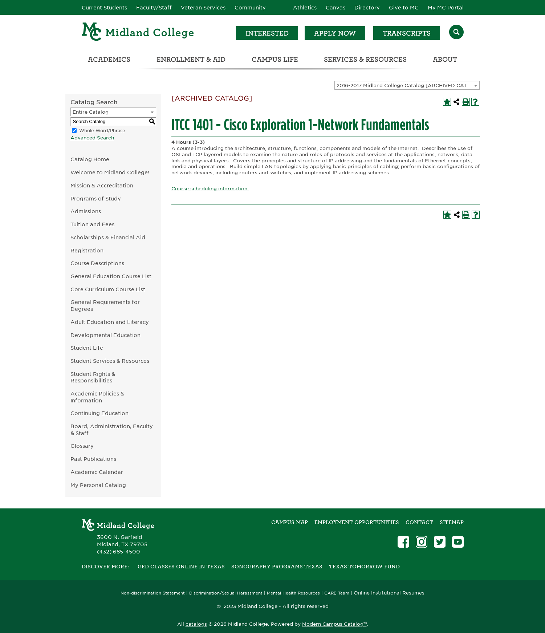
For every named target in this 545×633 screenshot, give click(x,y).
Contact (419, 522)
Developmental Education (105, 335)
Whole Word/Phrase (102, 130)
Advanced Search (92, 138)
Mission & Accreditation (101, 185)
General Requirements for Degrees (105, 305)
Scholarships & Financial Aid (107, 237)
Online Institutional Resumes (389, 593)
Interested (267, 33)
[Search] (456, 33)
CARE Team (336, 593)
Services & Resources (365, 59)
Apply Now (335, 33)
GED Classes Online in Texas (181, 566)
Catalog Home (89, 159)
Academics (109, 59)
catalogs (196, 624)
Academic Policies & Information (97, 396)
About (445, 59)
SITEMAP (452, 522)
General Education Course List (110, 276)
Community (250, 8)
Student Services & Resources (109, 361)
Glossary (82, 446)
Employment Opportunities (356, 522)
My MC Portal (446, 8)
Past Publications (93, 459)
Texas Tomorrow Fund (364, 566)
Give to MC (404, 8)
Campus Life (275, 59)
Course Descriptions (97, 263)
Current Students (104, 8)
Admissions (85, 211)
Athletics (305, 8)
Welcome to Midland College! (109, 172)
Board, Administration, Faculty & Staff (111, 429)
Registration (86, 250)
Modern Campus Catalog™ (334, 624)
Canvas (335, 8)
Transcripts (407, 33)
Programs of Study (95, 198)
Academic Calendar (96, 472)
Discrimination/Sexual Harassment (226, 593)
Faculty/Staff (154, 8)
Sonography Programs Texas (276, 566)
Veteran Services (203, 8)
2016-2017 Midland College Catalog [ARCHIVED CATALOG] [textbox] (408, 85)
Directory (367, 8)
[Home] (138, 33)
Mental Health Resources (293, 593)
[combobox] (407, 85)
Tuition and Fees (92, 224)
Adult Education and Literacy (109, 322)
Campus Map (289, 522)
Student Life (86, 348)
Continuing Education (99, 413)
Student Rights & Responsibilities (92, 377)
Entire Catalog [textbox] (91, 112)
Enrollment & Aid (190, 59)
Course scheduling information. (210, 188)
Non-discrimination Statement (153, 593)
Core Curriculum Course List (107, 289)
